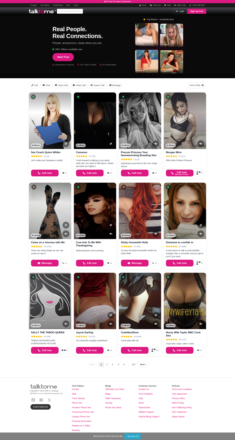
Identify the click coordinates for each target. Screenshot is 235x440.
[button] (33, 96)
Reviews (76, 430)
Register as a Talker (81, 425)
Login (180, 11)
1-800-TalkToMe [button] (197, 5)
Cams (75, 5)
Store (142, 5)
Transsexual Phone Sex (83, 412)
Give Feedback (145, 394)
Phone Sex (77, 403)
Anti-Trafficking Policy (182, 407)
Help (167, 5)
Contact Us (143, 389)
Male (74, 394)
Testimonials (144, 407)
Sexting (108, 403)
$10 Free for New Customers (117, 1)
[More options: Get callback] (64, 263)
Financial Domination (82, 421)
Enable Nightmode (40, 407)
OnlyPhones (58, 5)
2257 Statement (179, 412)
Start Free (63, 57)
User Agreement (179, 394)
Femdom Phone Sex (81, 407)
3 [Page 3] (112, 364)
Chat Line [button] (155, 5)
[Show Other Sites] (56, 10)
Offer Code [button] (180, 5)
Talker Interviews (113, 398)
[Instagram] (42, 400)
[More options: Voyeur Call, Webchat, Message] (199, 173)
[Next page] (143, 364)
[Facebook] (34, 400)
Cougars (33, 5)
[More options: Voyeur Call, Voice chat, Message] (199, 263)
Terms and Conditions (182, 389)
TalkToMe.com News (114, 389)
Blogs (107, 394)
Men (68, 5)
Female (75, 389)
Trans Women (78, 398)
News (141, 403)
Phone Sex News (113, 407)
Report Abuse (178, 416)
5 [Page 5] (124, 364)
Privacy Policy (178, 398)
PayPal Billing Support (148, 416)
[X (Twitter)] (50, 400)
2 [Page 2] (107, 364)
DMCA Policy (178, 403)
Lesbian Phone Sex (81, 416)
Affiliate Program (146, 412)
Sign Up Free (196, 11)
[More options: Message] (64, 173)
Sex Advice (44, 5)
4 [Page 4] (118, 364)
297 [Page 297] (133, 364)
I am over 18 (133, 436)
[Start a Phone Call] (45, 173)
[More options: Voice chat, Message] (64, 350)
